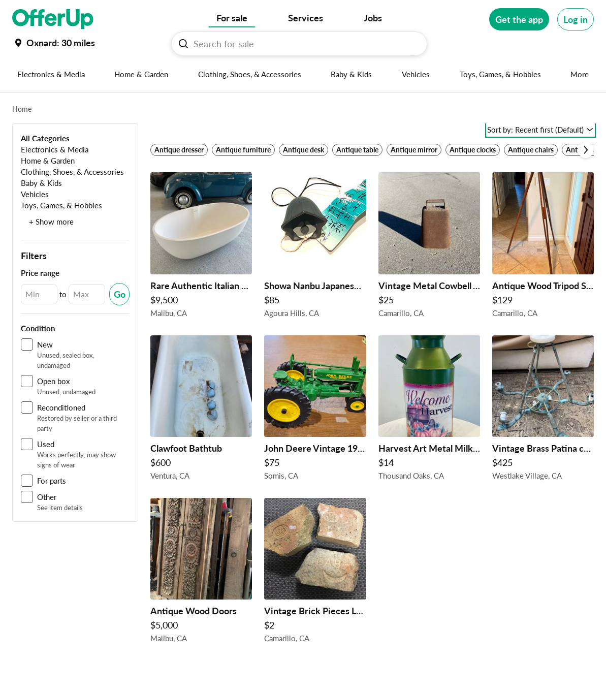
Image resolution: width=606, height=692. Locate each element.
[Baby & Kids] (41, 182)
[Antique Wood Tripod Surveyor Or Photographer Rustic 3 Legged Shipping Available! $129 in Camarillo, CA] (543, 247)
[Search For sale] (303, 44)
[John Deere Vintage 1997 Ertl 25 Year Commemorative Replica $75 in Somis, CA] (315, 410)
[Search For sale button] (183, 44)
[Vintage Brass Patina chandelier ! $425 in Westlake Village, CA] (543, 410)
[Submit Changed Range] (119, 294)
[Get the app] (519, 19)
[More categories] (580, 74)
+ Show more (51, 221)
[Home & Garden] (48, 160)
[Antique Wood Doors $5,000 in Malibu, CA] (201, 573)
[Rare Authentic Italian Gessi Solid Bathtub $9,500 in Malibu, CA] (201, 247)
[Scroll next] (586, 150)
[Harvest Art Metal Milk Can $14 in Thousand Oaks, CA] (429, 410)
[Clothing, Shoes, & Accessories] (72, 171)
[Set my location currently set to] (53, 43)
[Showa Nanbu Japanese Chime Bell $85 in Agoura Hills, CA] (315, 247)
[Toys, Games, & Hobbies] (61, 205)
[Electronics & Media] (54, 149)
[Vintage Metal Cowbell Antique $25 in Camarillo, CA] (429, 247)
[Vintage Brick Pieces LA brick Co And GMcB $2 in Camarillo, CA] (315, 573)
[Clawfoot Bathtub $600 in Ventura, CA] (201, 410)
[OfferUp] (52, 19)
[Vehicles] (35, 194)
